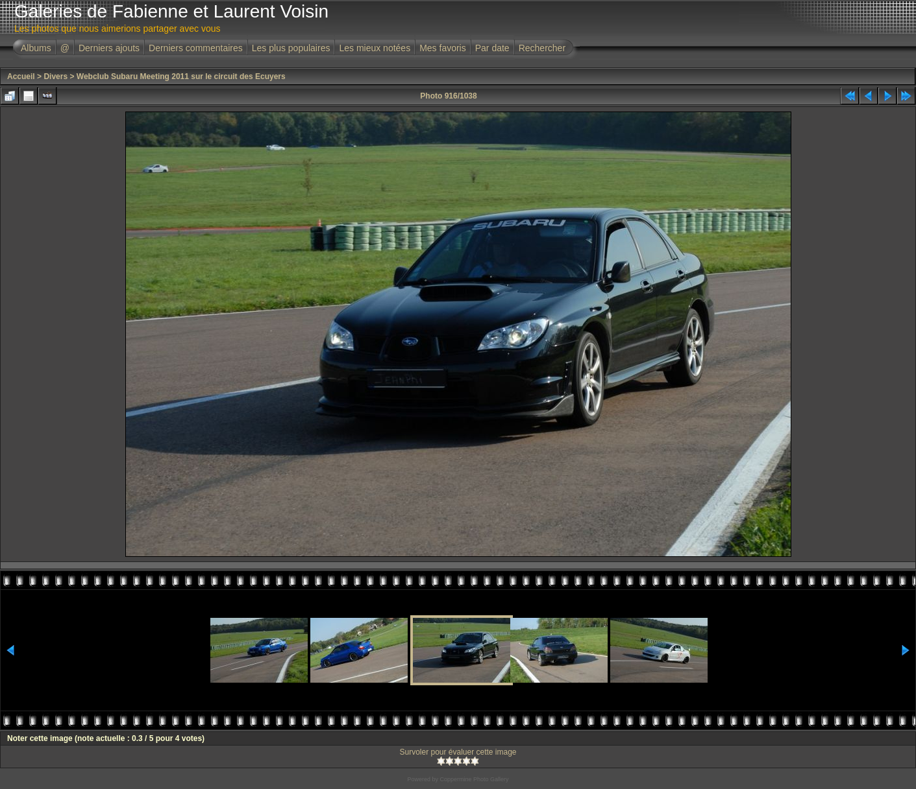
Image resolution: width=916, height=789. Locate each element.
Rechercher (542, 48)
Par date (492, 48)
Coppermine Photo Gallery (473, 779)
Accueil (21, 76)
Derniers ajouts (109, 48)
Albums (36, 48)
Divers (55, 76)
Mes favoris (442, 48)
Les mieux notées (374, 48)
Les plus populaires (291, 48)
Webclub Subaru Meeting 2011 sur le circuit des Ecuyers (181, 76)
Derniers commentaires (196, 48)
